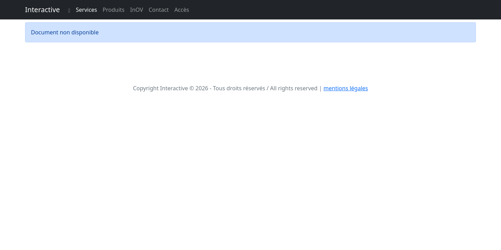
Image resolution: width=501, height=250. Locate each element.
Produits (114, 10)
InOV (136, 10)
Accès (181, 10)
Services (86, 10)
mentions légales (346, 88)
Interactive (42, 9)
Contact (159, 10)
